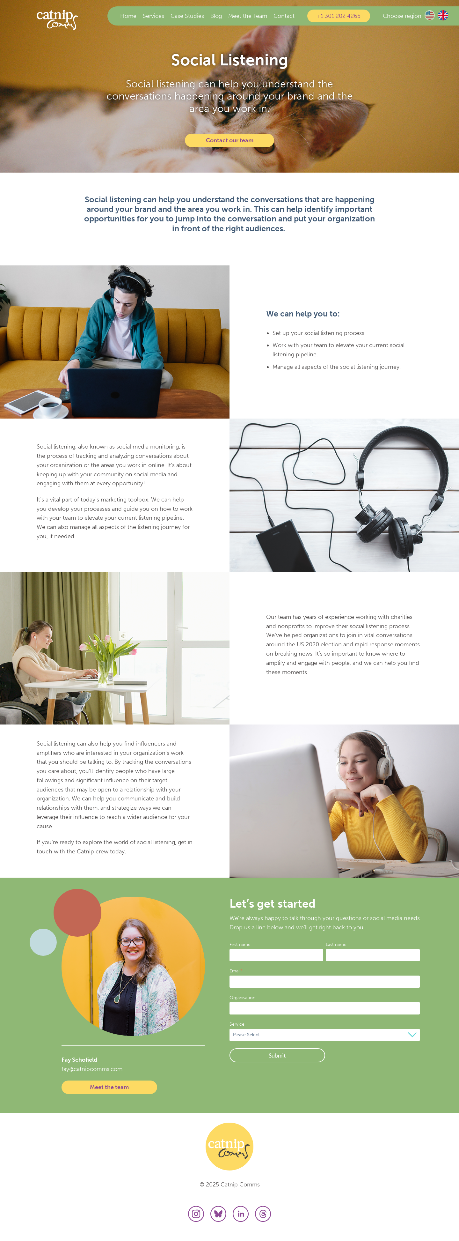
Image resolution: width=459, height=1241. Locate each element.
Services (153, 15)
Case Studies (187, 15)
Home (128, 15)
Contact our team (229, 140)
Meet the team (109, 1087)
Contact (284, 15)
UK (443, 15)
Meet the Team (247, 15)
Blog (216, 15)
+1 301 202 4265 (339, 15)
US (430, 15)
